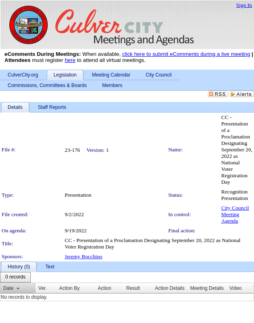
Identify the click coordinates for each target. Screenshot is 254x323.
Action (104, 288)
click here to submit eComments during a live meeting (186, 54)
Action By (69, 288)
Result (133, 288)
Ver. (42, 288)
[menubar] (15, 277)
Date (8, 288)
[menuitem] (15, 277)
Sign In (244, 5)
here (70, 60)
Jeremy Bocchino (83, 256)
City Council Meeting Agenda (235, 214)
